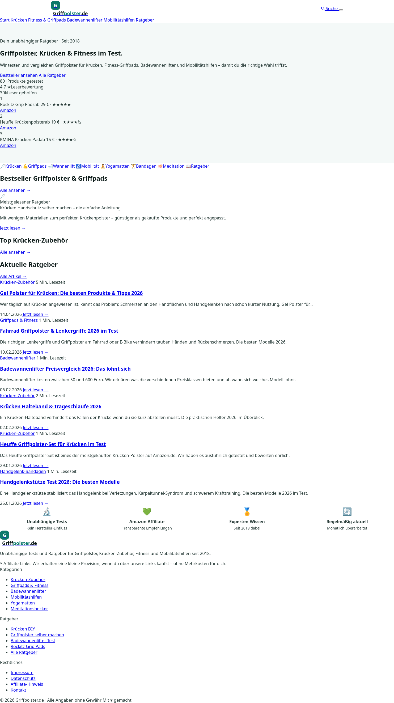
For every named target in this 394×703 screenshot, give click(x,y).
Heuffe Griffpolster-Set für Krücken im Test (53, 444)
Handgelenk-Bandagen (23, 471)
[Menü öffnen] (341, 10)
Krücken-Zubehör (17, 282)
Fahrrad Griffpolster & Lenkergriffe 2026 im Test (59, 330)
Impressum (22, 672)
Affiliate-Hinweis (27, 684)
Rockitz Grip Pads (28, 646)
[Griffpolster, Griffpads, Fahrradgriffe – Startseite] (69, 8)
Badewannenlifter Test (33, 640)
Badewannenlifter (84, 20)
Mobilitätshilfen (119, 20)
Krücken (19, 20)
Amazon (8, 110)
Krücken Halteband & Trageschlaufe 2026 (50, 406)
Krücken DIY (23, 629)
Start (5, 20)
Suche (330, 8)
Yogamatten (23, 603)
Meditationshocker (29, 609)
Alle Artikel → (13, 276)
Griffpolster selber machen (37, 635)
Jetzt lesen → (13, 228)
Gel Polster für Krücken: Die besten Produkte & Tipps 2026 (71, 293)
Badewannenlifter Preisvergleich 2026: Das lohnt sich (65, 368)
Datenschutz (23, 678)
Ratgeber (145, 20)
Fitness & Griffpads (47, 20)
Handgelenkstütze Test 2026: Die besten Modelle (60, 481)
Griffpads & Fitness (19, 320)
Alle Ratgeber (52, 75)
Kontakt (18, 690)
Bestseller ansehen (19, 75)
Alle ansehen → (15, 190)
